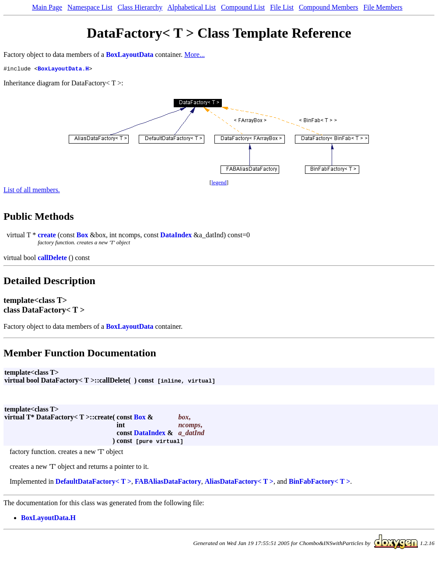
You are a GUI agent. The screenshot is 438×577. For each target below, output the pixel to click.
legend (219, 183)
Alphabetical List (191, 7)
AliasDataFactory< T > (239, 482)
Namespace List (89, 7)
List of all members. (32, 191)
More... (194, 54)
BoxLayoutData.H (63, 70)
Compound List (243, 7)
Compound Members (328, 7)
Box (82, 236)
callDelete (52, 259)
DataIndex (176, 236)
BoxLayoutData (129, 54)
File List (282, 7)
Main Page (47, 7)
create (47, 236)
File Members (382, 7)
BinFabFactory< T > (319, 482)
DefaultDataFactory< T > (93, 482)
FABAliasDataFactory (168, 482)
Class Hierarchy (140, 7)
